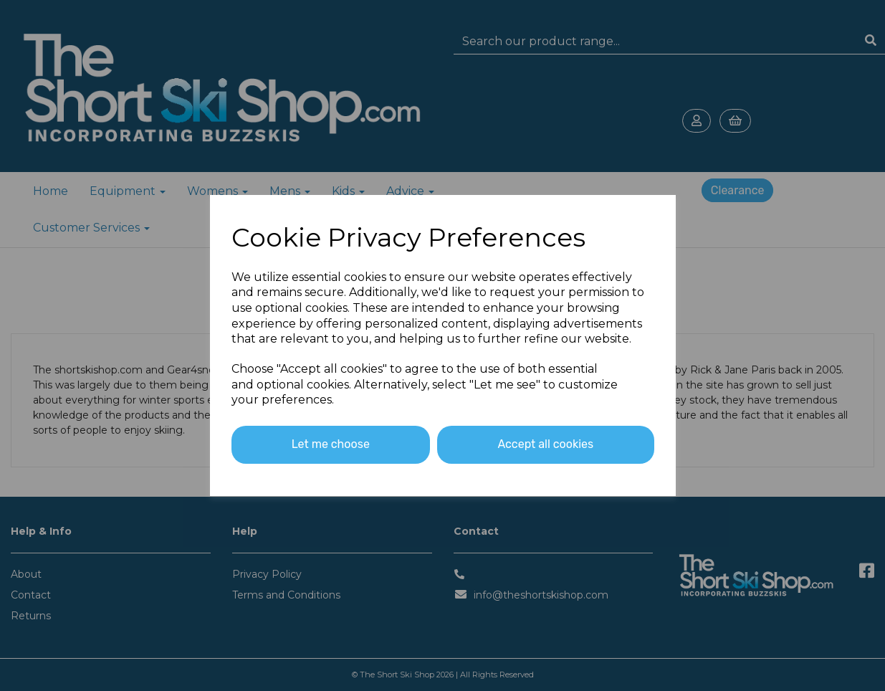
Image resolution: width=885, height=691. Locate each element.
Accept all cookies (545, 444)
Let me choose (331, 444)
